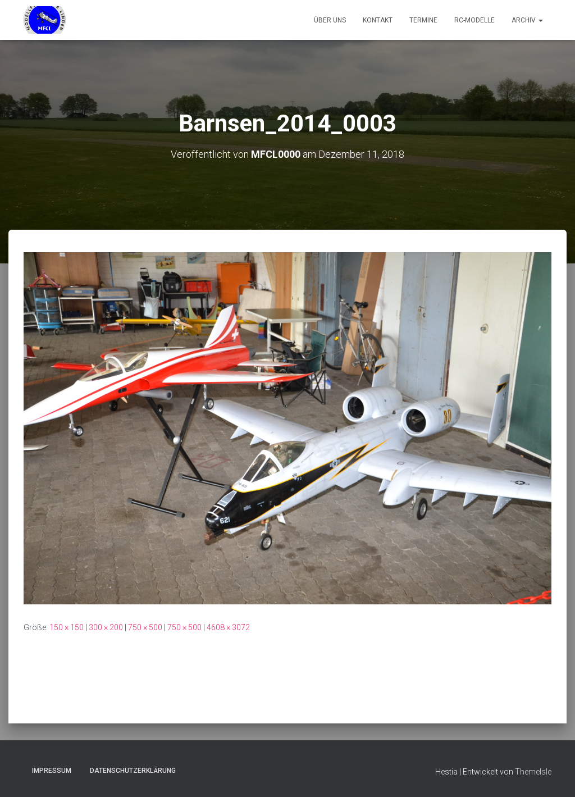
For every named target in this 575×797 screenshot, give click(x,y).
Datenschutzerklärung (133, 771)
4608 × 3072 (228, 627)
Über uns (330, 20)
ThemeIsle (533, 771)
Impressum (51, 771)
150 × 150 (66, 627)
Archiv (527, 20)
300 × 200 (106, 627)
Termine (423, 20)
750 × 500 (145, 627)
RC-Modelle (474, 20)
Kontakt (378, 20)
